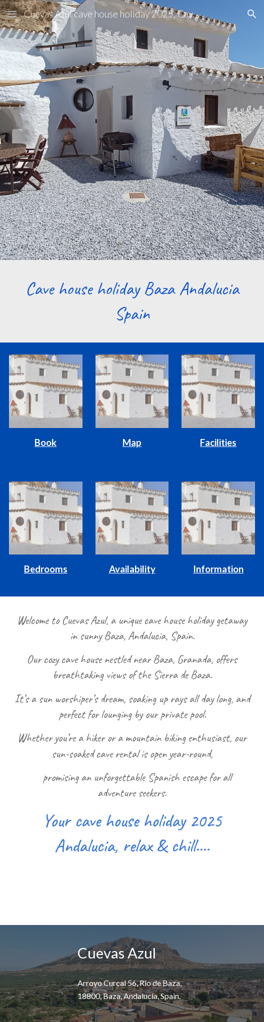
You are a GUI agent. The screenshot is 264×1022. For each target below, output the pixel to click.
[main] (132, 301)
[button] (12, 14)
